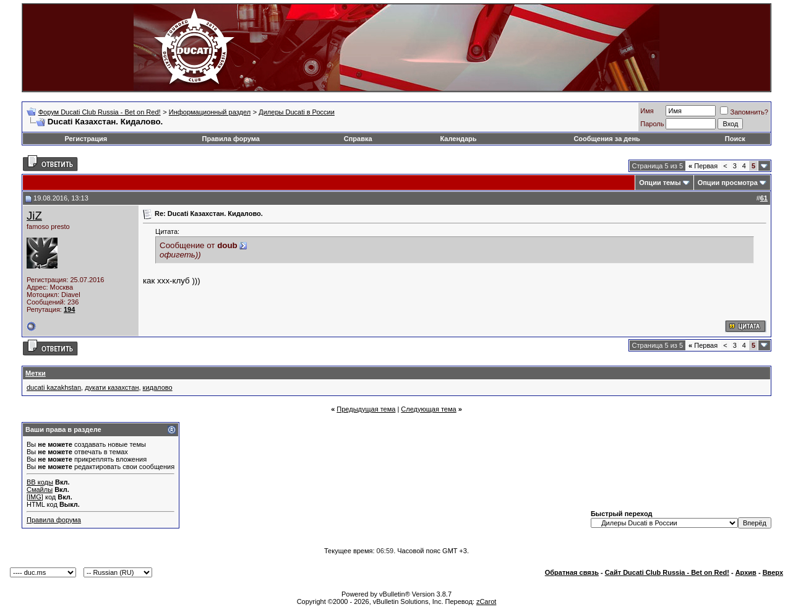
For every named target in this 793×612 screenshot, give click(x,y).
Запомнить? (744, 112)
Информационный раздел (210, 112)
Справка (358, 138)
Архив (746, 572)
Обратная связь (572, 572)
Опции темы (659, 182)
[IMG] (35, 497)
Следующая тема (428, 409)
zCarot (486, 601)
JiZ (34, 215)
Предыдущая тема (365, 409)
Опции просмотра (728, 182)
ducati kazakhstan (54, 387)
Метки (35, 373)
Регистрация (85, 138)
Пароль (652, 123)
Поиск (735, 138)
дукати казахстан (112, 387)
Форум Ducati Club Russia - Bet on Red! (99, 112)
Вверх (773, 572)
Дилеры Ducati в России (297, 112)
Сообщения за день (606, 138)
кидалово (158, 387)
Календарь (458, 138)
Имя (646, 110)
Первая (703, 166)
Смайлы (40, 489)
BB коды (40, 482)
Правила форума (231, 138)
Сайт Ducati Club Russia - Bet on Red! (667, 572)
